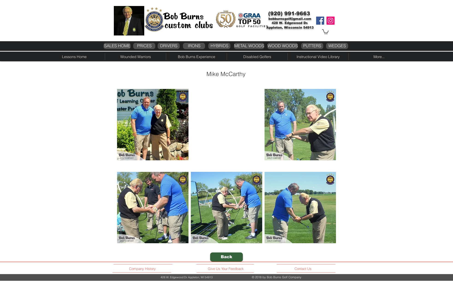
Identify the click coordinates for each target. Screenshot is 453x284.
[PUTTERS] (312, 46)
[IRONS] (194, 46)
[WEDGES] (337, 46)
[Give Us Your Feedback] (227, 268)
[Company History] (143, 268)
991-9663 (297, 13)
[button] (325, 31)
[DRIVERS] (169, 46)
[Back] (226, 257)
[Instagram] (331, 21)
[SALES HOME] (117, 46)
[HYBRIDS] (219, 46)
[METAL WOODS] (249, 46)
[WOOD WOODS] (282, 46)
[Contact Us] (303, 268)
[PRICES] (144, 46)
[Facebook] (320, 21)
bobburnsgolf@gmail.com (289, 18)
